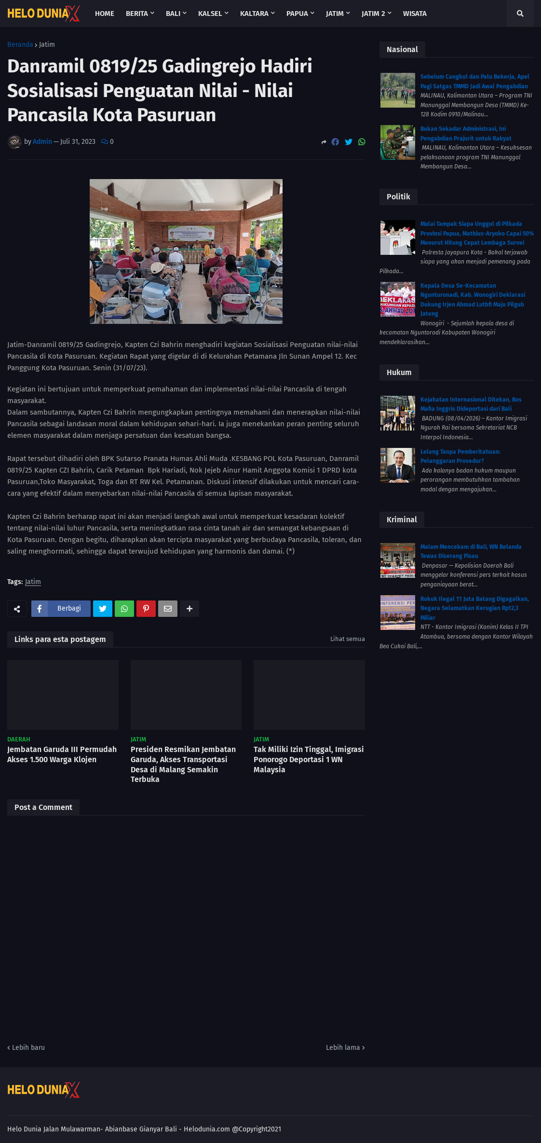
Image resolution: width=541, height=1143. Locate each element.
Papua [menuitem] (297, 13)
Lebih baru (28, 1048)
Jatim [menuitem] (335, 13)
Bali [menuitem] (173, 13)
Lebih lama (343, 1048)
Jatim (47, 45)
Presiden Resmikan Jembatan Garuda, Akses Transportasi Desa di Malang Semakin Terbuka (183, 764)
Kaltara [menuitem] (254, 13)
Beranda (20, 45)
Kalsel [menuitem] (210, 13)
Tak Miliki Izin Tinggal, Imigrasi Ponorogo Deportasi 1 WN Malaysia (309, 759)
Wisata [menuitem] (415, 13)
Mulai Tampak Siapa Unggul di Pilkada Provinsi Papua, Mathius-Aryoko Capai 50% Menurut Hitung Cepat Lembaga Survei (477, 233)
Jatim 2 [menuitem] (373, 13)
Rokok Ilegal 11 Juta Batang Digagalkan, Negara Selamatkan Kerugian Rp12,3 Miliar (474, 608)
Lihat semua (347, 638)
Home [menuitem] (104, 13)
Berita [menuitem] (137, 13)
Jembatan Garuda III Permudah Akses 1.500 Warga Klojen (62, 754)
